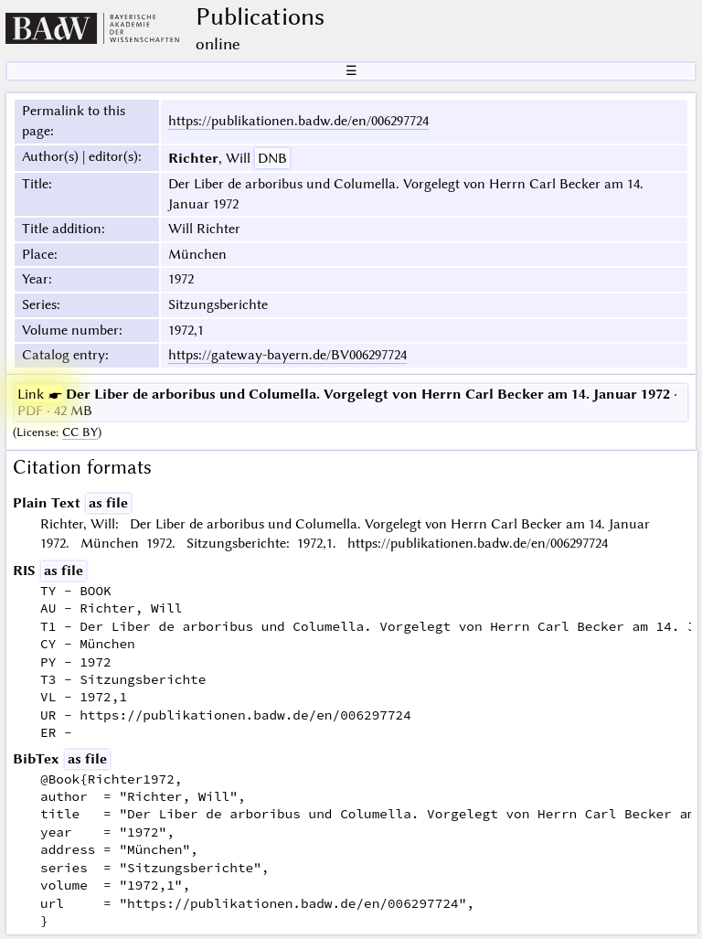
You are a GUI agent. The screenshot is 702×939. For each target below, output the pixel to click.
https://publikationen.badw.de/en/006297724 (298, 120)
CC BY (80, 432)
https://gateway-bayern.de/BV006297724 (287, 355)
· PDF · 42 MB (347, 402)
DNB (272, 158)
